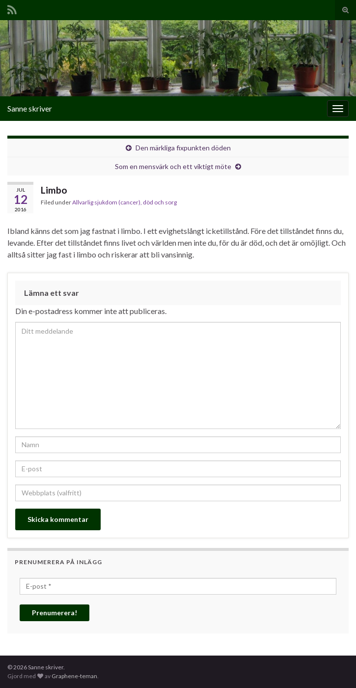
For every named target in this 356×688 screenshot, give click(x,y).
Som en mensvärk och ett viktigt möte (173, 166)
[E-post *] (178, 586)
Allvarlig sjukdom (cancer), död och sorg (124, 202)
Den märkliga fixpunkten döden (183, 147)
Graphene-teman (74, 676)
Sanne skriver (29, 108)
